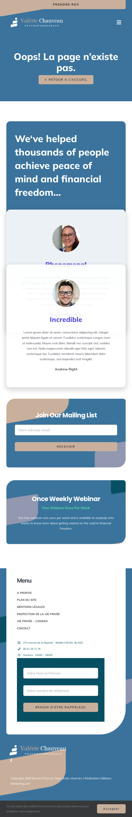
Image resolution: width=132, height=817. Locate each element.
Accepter (111, 809)
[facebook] (11, 760)
